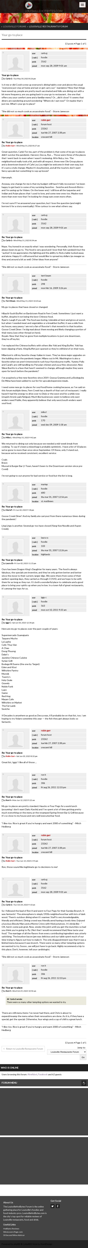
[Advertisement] (44, 1111)
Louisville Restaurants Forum (48, 26)
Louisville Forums (14, 26)
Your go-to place (12, 35)
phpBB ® (18, 1244)
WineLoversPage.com (13, 1232)
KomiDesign (46, 1244)
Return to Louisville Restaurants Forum (23, 1048)
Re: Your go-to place (12, 142)
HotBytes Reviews (11, 1228)
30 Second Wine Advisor (14, 1235)
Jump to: (81, 1047)
